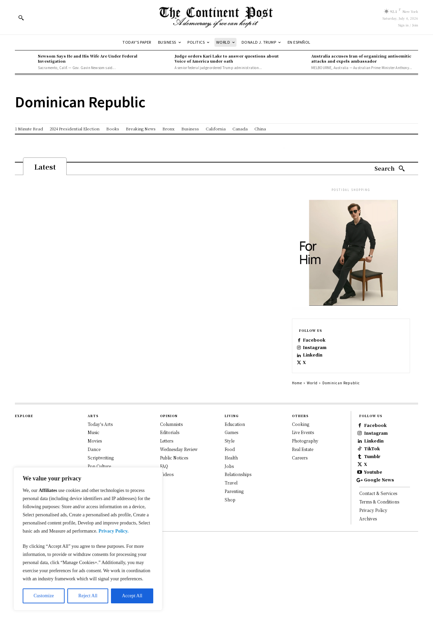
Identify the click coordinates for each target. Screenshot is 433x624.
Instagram (320, 353)
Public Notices (174, 472)
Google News (387, 542)
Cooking (300, 439)
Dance (94, 464)
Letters (166, 455)
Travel (231, 497)
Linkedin (318, 364)
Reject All (87, 595)
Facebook (320, 342)
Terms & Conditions (379, 568)
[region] (88, 538)
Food (230, 464)
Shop (230, 514)
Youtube (381, 528)
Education (235, 439)
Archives (368, 584)
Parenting (234, 506)
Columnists (171, 439)
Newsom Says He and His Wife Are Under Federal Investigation (87, 58)
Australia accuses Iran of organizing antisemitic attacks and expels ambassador (361, 58)
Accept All (132, 595)
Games (231, 447)
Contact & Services (378, 559)
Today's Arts (100, 439)
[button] (21, 18)
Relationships (238, 489)
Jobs (229, 480)
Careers (299, 472)
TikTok (380, 486)
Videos (167, 489)
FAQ (164, 480)
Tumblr (380, 500)
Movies (95, 455)
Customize (43, 595)
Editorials (169, 447)
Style (229, 455)
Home (297, 397)
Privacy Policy (373, 576)
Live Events (303, 447)
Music (93, 447)
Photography (305, 455)
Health (231, 472)
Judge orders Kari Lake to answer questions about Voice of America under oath (227, 58)
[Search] (389, 169)
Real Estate (302, 464)
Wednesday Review (179, 464)
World (312, 397)
